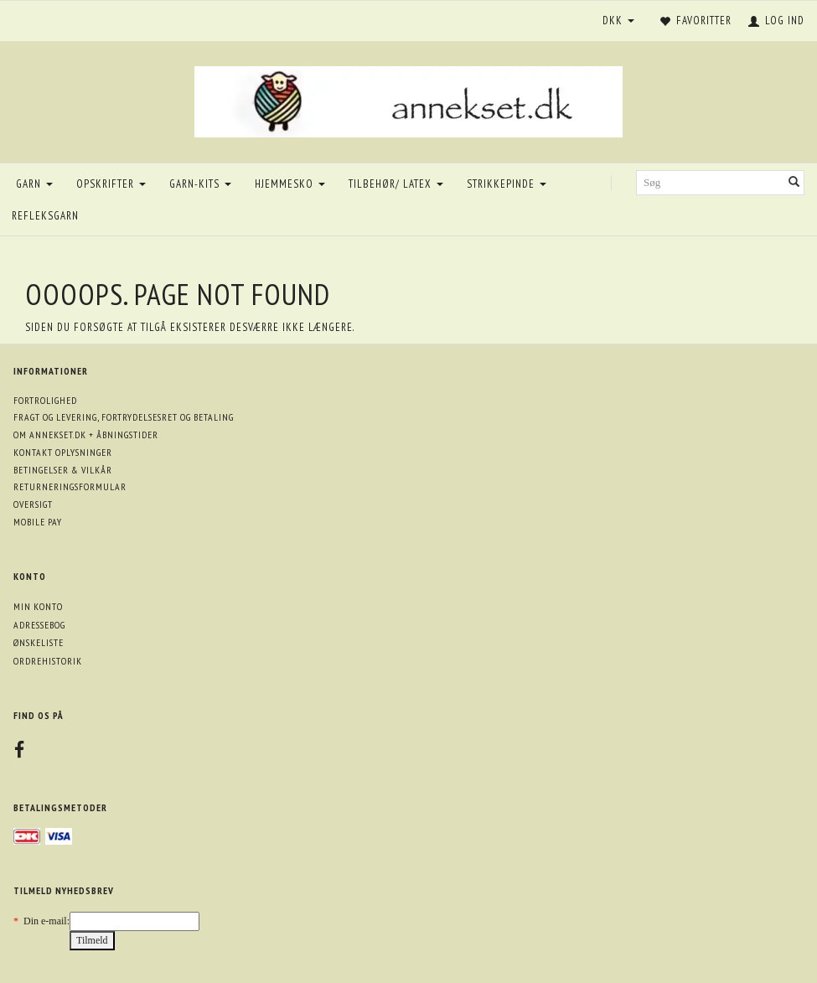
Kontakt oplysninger (62, 452)
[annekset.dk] (408, 99)
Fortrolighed (45, 400)
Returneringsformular (70, 486)
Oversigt (33, 504)
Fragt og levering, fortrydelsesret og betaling (123, 417)
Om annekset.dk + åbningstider (85, 434)
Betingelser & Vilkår (62, 469)
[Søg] (794, 183)
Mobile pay (37, 521)
